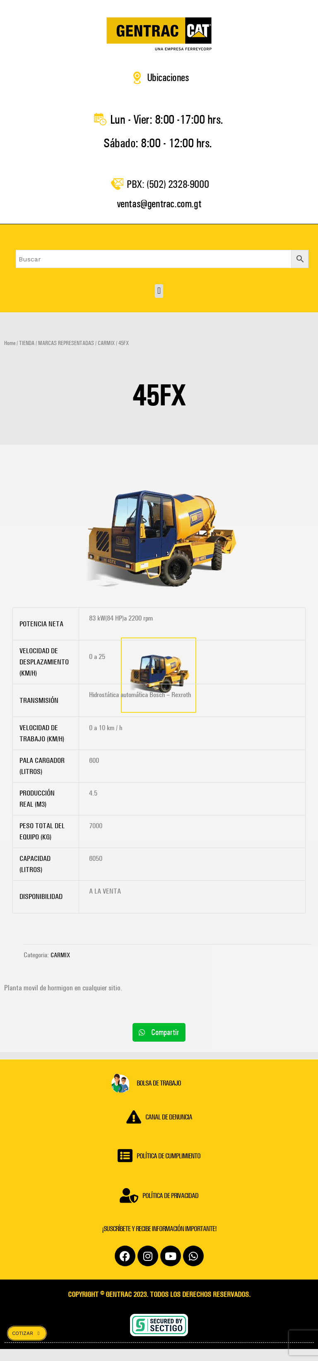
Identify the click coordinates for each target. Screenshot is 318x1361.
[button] (159, 302)
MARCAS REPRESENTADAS (66, 355)
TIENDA (26, 355)
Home (9, 355)
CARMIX (106, 355)
